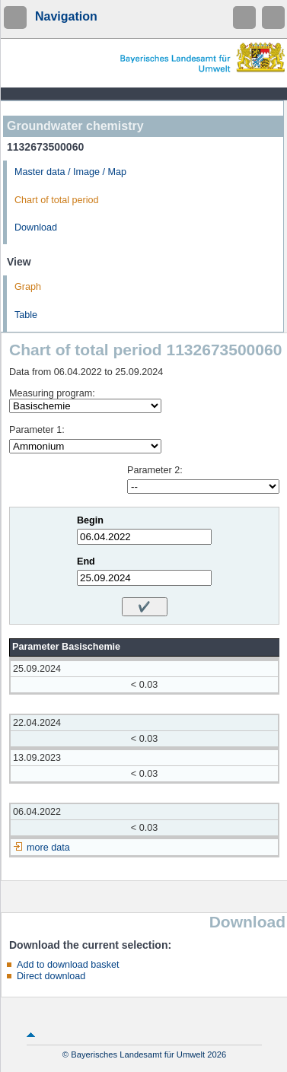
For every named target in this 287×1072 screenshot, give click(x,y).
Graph (27, 287)
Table (25, 315)
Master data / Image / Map (70, 172)
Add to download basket (68, 964)
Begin (90, 520)
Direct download (51, 976)
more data (48, 847)
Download (35, 227)
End (86, 561)
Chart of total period (56, 200)
